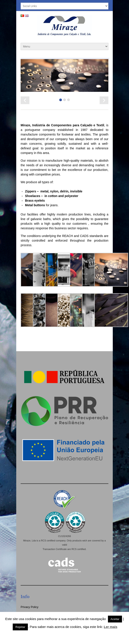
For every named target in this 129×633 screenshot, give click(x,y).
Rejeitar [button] (20, 627)
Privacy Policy (29, 607)
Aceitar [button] (115, 619)
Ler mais (110, 627)
